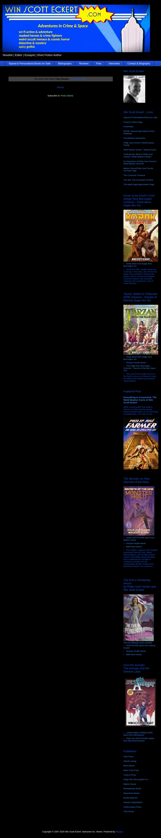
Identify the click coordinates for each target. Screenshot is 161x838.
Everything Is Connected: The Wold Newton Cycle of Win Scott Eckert (140, 400)
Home (60, 87)
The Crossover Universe (134, 175)
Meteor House (129, 784)
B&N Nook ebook (134, 546)
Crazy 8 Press (129, 775)
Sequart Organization (132, 802)
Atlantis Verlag (129, 761)
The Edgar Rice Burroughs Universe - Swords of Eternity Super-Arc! (139, 368)
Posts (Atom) (67, 95)
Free (98, 63)
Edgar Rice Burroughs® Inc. (135, 779)
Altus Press (128, 756)
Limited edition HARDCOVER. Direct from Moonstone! (138, 734)
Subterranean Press (132, 807)
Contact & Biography (138, 63)
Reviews (83, 63)
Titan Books (128, 811)
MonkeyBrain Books (132, 788)
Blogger (119, 831)
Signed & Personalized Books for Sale (29, 63)
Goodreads (128, 126)
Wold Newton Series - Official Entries (139, 150)
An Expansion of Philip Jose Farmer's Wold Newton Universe (140, 162)
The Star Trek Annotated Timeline (138, 180)
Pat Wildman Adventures (134, 138)
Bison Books (129, 765)
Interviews (114, 63)
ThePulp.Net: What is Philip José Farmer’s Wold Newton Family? (138, 155)
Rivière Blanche (130, 798)
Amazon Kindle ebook (136, 362)
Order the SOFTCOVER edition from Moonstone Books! (138, 739)
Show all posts (78, 79)
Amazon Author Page (132, 122)
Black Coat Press (131, 770)
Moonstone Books (131, 793)
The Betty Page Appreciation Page (138, 184)
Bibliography (65, 63)
